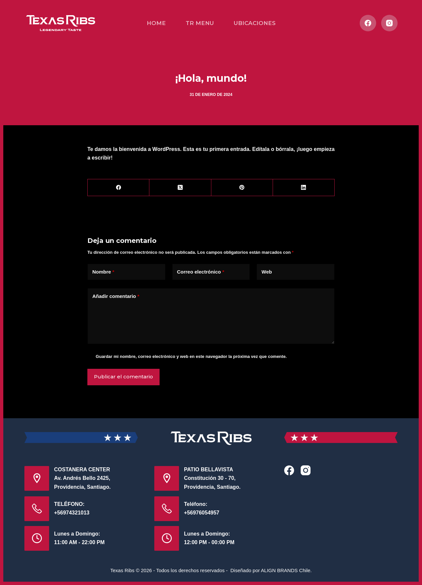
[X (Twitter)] (180, 187)
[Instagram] (389, 23)
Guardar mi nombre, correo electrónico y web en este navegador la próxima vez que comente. (191, 356)
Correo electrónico (200, 272)
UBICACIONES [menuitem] (255, 23)
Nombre (103, 272)
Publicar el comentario (123, 376)
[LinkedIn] (304, 187)
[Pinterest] (242, 187)
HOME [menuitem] (156, 23)
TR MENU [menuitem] (200, 23)
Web (266, 272)
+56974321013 (71, 512)
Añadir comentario (115, 296)
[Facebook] (368, 23)
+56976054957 (201, 512)
